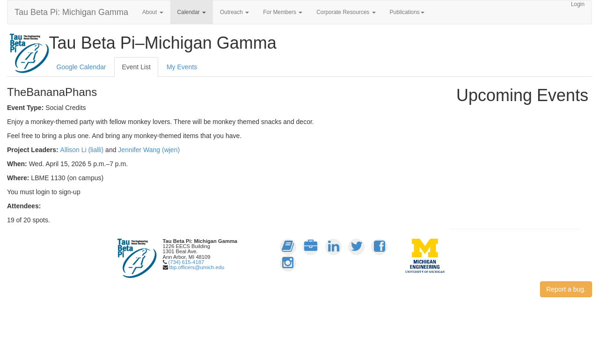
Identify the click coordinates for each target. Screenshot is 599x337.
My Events (182, 67)
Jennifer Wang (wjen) (149, 150)
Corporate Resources (345, 12)
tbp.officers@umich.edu (197, 267)
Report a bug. (566, 289)
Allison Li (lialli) (82, 150)
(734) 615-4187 (186, 262)
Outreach (234, 12)
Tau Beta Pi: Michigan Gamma (71, 12)
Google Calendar (81, 67)
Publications (407, 12)
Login (577, 4)
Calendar (191, 12)
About (152, 12)
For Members (282, 12)
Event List (136, 67)
